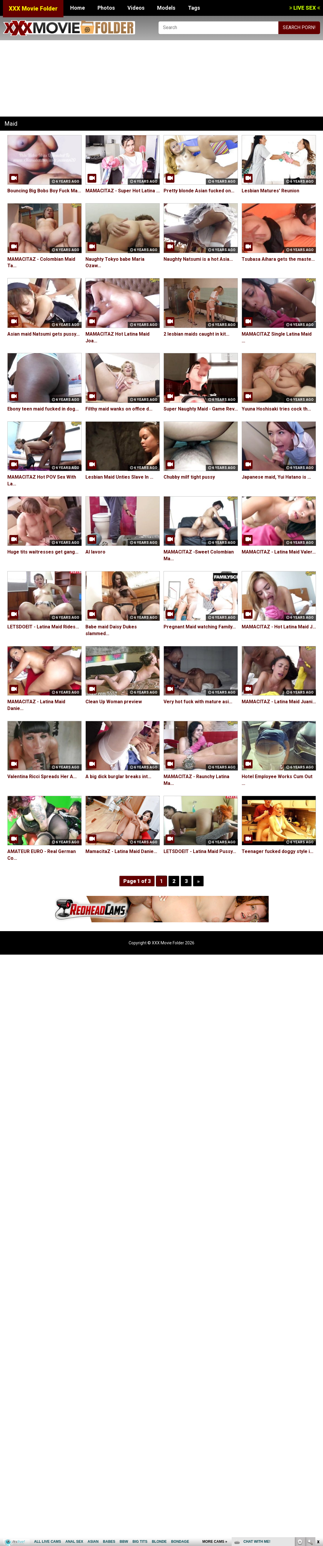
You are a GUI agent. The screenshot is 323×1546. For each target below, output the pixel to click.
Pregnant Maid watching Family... (200, 627)
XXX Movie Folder (33, 8)
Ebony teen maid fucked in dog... (43, 409)
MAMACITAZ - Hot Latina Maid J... (279, 627)
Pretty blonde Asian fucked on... (199, 191)
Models (166, 8)
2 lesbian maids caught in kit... (196, 334)
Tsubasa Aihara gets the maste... (278, 259)
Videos (135, 8)
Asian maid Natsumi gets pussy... (43, 334)
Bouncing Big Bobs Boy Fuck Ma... (44, 191)
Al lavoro (95, 552)
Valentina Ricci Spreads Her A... (42, 776)
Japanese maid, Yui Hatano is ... (276, 477)
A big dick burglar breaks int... (118, 776)
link (318, 1454)
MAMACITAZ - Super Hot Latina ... (122, 191)
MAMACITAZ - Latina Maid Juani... (279, 701)
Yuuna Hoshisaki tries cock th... (276, 409)
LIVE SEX (304, 8)
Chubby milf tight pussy (189, 477)
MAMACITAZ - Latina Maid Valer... (279, 552)
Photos (106, 8)
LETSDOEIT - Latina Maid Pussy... (200, 851)
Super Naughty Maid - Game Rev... (201, 409)
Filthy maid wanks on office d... (118, 409)
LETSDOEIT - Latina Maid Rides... (43, 627)
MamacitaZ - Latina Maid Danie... (121, 851)
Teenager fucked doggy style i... (277, 851)
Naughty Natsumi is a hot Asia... (198, 259)
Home (77, 8)
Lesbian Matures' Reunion (270, 191)
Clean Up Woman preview (113, 701)
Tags (194, 8)
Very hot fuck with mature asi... (198, 701)
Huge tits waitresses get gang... (42, 552)
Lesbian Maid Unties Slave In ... (119, 477)
